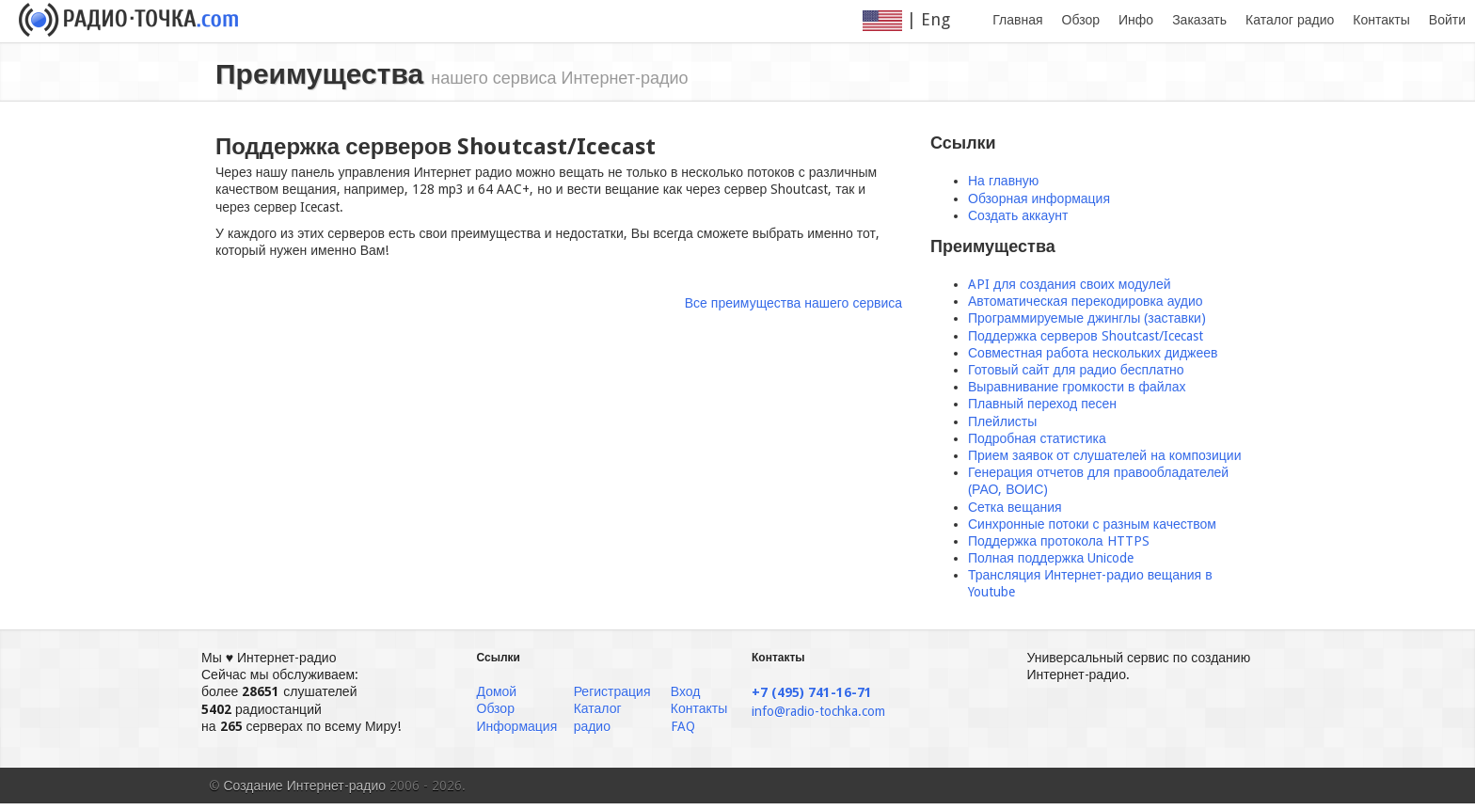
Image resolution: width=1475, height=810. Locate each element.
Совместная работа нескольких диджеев (1092, 352)
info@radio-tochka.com (818, 711)
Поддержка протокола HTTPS (1059, 540)
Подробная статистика (1037, 438)
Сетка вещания (1015, 507)
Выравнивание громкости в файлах (1077, 386)
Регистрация (612, 691)
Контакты (1381, 19)
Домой (497, 691)
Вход (686, 691)
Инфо (1135, 19)
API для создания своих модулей (1069, 284)
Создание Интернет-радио (305, 785)
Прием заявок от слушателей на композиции (1105, 455)
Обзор (1081, 19)
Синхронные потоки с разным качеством (1092, 524)
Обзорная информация (1039, 198)
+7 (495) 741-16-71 (812, 692)
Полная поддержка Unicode (1051, 557)
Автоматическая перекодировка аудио (1085, 301)
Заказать (1199, 19)
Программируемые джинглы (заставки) (1087, 318)
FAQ (683, 726)
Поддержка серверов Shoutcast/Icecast (1085, 335)
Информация (517, 726)
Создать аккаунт (1018, 215)
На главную (1003, 180)
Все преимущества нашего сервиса (793, 302)
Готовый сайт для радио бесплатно (1076, 369)
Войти (1447, 19)
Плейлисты (1002, 421)
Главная (1017, 19)
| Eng (918, 20)
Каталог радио (1289, 19)
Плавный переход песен (1042, 403)
